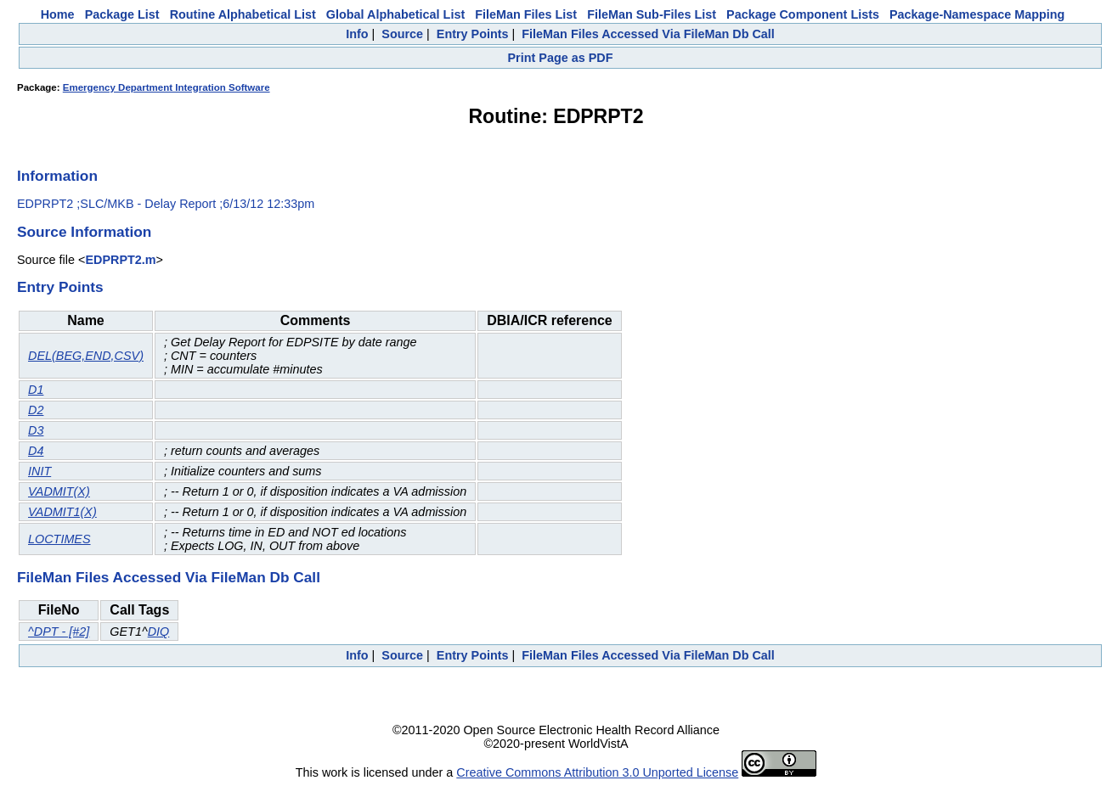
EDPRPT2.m (120, 260)
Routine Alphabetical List (243, 14)
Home (58, 14)
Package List (122, 14)
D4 (35, 451)
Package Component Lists (802, 14)
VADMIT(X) (59, 491)
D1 (35, 389)
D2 (35, 410)
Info (357, 34)
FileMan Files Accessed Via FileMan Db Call (648, 34)
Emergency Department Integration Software (166, 87)
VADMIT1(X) (62, 512)
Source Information (84, 231)
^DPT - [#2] (58, 631)
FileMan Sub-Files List (651, 14)
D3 (35, 430)
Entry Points (473, 34)
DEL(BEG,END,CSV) (86, 355)
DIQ (159, 631)
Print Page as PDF (560, 58)
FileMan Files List (526, 14)
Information (57, 175)
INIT (39, 471)
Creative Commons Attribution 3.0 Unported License (597, 772)
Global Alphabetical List (395, 14)
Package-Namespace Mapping (976, 14)
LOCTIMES (59, 539)
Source (402, 34)
